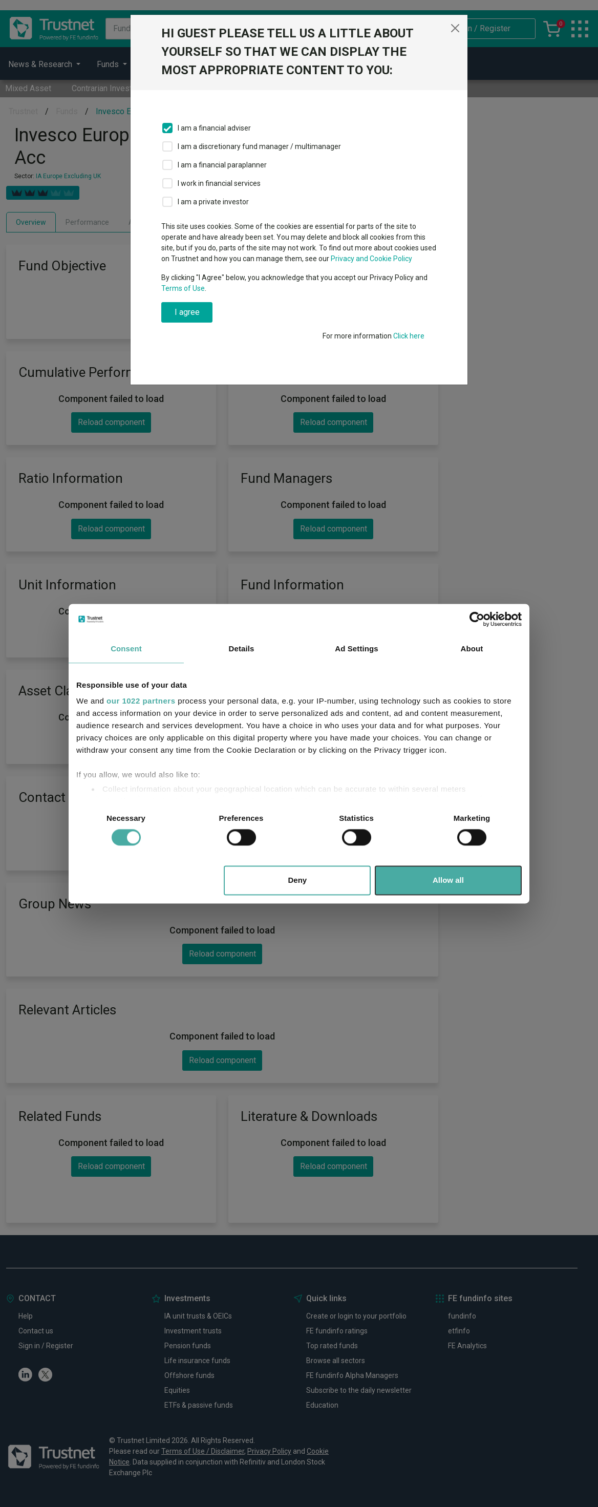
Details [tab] (241, 648)
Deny (297, 880)
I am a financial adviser (214, 128)
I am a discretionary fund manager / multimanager (259, 146)
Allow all (448, 880)
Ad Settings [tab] (356, 648)
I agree (187, 312)
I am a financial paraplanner (222, 165)
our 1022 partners (140, 700)
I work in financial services (219, 183)
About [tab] (472, 648)
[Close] (455, 28)
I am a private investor (213, 202)
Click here (408, 336)
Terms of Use (183, 288)
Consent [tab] (126, 648)
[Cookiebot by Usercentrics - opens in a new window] (477, 619)
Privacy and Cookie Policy (371, 258)
